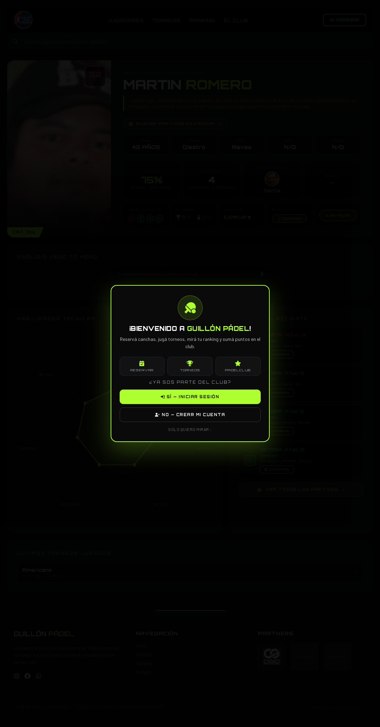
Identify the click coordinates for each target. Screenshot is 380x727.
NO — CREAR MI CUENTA (190, 414)
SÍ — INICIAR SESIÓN (190, 396)
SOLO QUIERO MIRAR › (190, 429)
